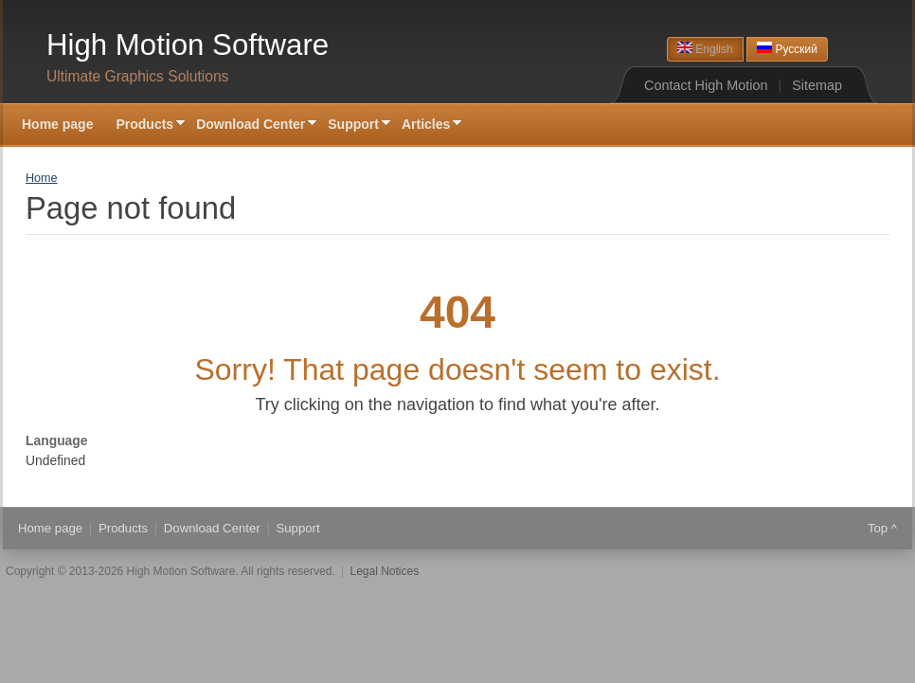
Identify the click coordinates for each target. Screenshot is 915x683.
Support (353, 126)
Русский (787, 49)
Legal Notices (385, 571)
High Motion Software (187, 45)
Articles (425, 126)
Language (57, 440)
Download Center (250, 126)
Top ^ (882, 528)
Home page (57, 124)
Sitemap (817, 85)
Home (42, 178)
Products (144, 126)
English (705, 49)
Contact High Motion (705, 85)
